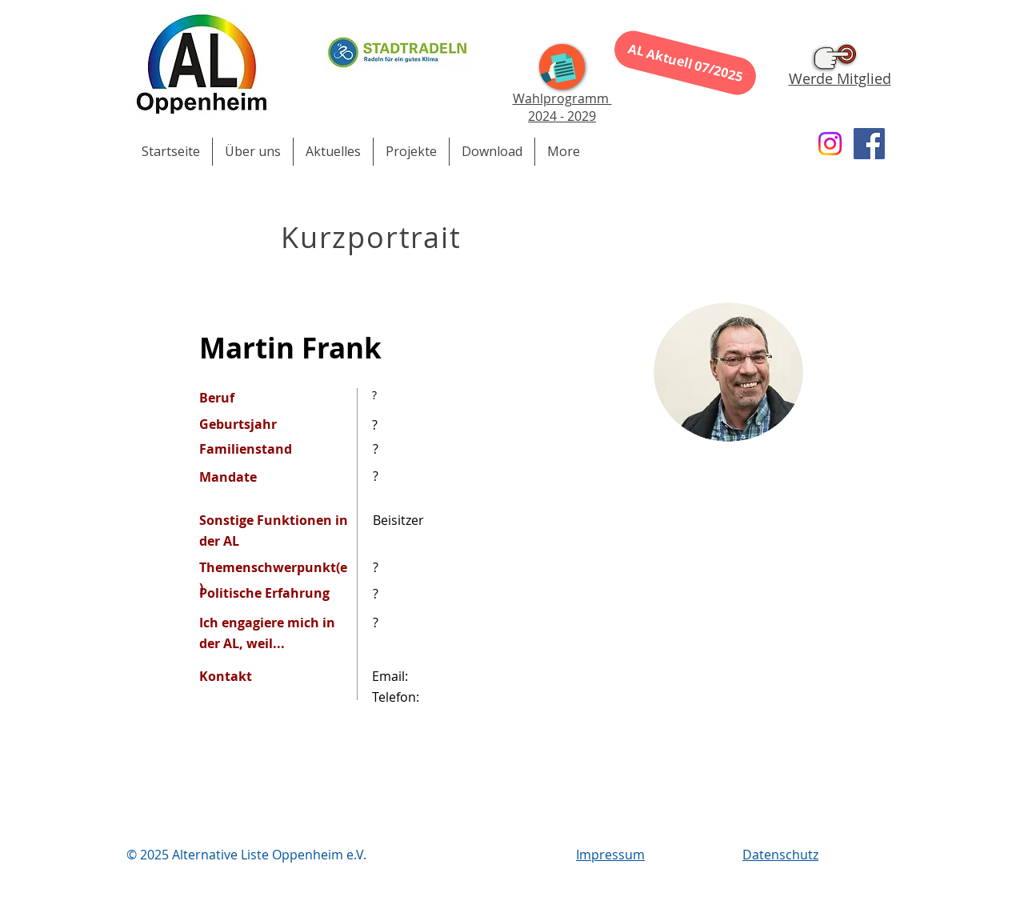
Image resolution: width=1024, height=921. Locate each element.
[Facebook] (869, 143)
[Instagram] (830, 143)
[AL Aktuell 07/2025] (685, 62)
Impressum (610, 854)
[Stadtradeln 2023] (397, 52)
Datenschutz (780, 854)
